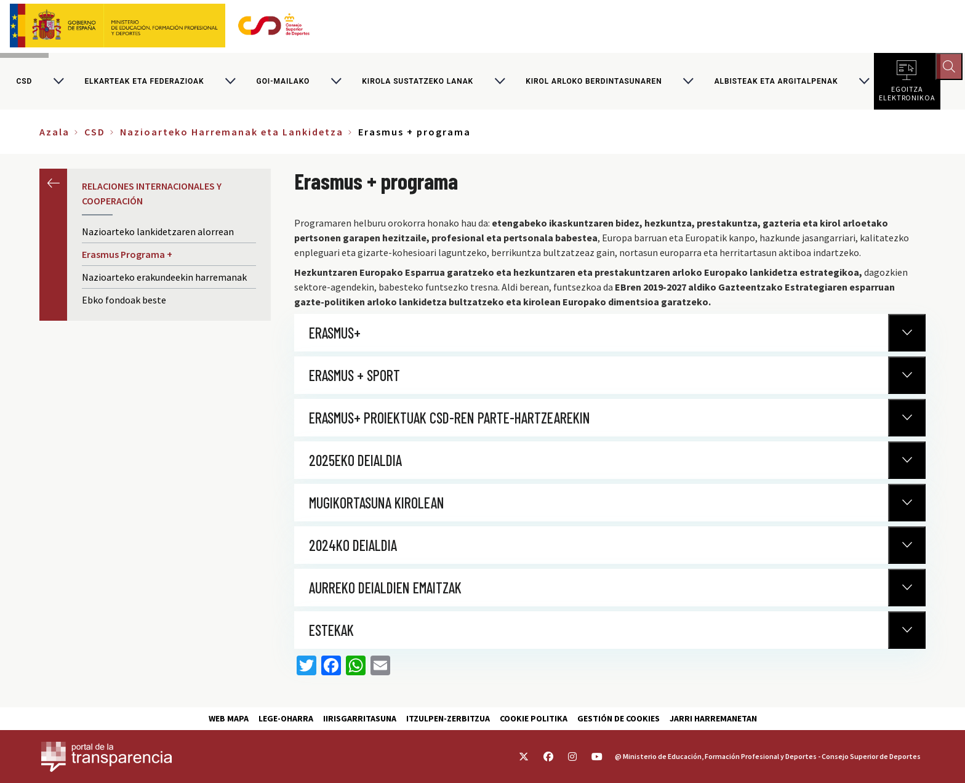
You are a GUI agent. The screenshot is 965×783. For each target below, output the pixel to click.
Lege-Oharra (285, 718)
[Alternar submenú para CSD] (58, 82)
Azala (54, 134)
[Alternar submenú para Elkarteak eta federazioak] (230, 82)
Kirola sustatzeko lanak (417, 82)
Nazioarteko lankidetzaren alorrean (158, 234)
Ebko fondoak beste (136, 301)
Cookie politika (533, 718)
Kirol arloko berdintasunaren (594, 82)
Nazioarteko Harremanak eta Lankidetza (231, 134)
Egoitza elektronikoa (907, 92)
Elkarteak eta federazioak (144, 82)
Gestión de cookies (618, 718)
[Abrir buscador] (950, 67)
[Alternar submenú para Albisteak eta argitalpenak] (864, 82)
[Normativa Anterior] (907, 334)
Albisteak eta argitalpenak (776, 82)
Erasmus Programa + (127, 257)
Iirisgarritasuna (359, 718)
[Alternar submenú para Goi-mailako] (336, 82)
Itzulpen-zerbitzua (448, 718)
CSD (25, 82)
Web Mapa (229, 718)
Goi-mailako (283, 82)
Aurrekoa (53, 185)
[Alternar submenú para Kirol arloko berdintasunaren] (688, 82)
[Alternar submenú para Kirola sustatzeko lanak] (500, 82)
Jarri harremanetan (713, 718)
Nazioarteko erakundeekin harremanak (164, 279)
